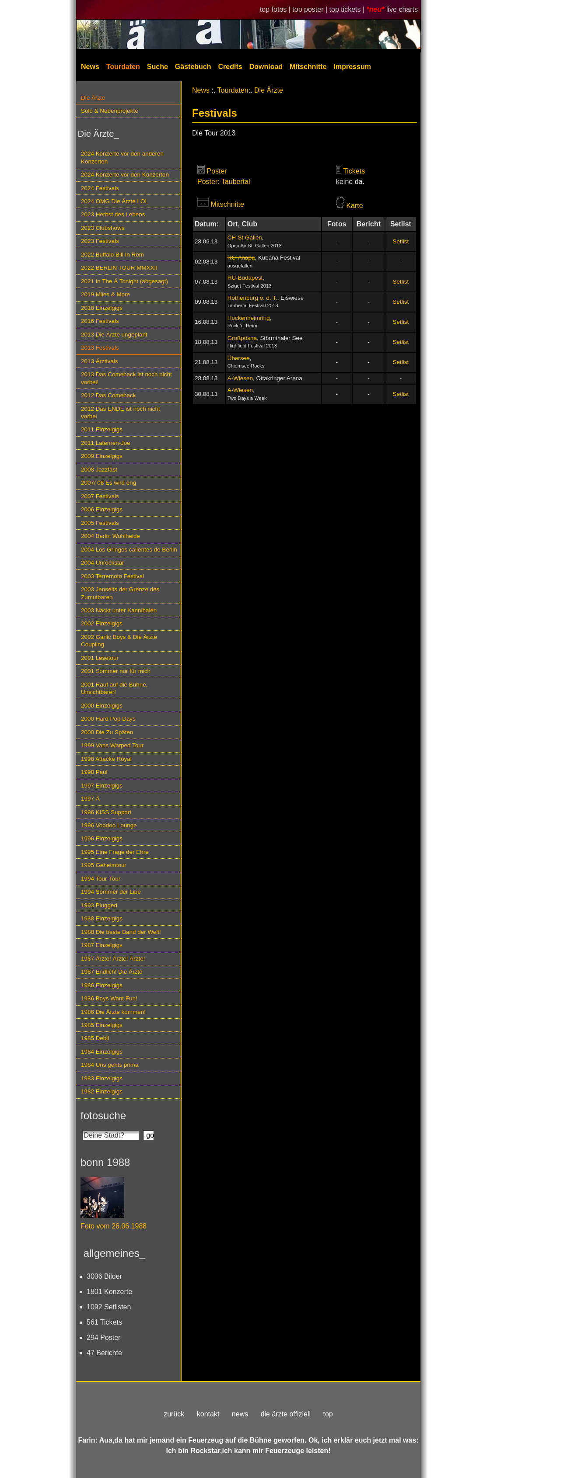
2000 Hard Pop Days (108, 718)
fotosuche (103, 1115)
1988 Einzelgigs (101, 918)
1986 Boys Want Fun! (109, 998)
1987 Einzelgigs (101, 945)
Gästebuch (193, 66)
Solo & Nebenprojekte (109, 111)
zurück (174, 1414)
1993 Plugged (99, 905)
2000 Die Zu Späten (107, 732)
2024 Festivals (100, 188)
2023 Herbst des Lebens (113, 214)
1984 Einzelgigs (101, 1051)
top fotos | (276, 9)
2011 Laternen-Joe (105, 443)
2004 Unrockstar (102, 562)
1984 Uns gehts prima (109, 1065)
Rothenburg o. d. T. (252, 298)
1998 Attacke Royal (106, 759)
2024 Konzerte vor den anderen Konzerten (122, 157)
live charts (402, 9)
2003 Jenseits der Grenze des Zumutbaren (120, 593)
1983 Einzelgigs (101, 1078)
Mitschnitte (308, 66)
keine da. (350, 181)
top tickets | (348, 9)
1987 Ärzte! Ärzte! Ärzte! (113, 958)
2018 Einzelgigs (101, 308)
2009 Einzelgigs (101, 456)
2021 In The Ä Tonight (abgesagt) (124, 281)
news (240, 1414)
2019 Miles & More (105, 294)
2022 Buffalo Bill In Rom (112, 254)
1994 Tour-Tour (100, 878)
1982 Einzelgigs (101, 1091)
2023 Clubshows (102, 228)
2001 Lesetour (100, 658)
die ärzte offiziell (286, 1414)
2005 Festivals (100, 523)
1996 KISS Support (106, 812)
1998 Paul (94, 772)
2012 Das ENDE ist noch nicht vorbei (120, 413)
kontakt (208, 1414)
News (90, 66)
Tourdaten (123, 66)
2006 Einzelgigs (101, 509)
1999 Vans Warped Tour (112, 745)
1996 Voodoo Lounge (109, 825)
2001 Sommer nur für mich (115, 671)
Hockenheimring (249, 318)
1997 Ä (90, 798)
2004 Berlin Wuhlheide (110, 536)
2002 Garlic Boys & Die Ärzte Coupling (119, 641)
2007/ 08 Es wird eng (108, 482)
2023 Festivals (100, 241)
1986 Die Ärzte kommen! (113, 1012)
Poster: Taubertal (223, 181)
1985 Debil (95, 1038)
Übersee (239, 358)
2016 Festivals (100, 321)
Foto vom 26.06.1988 (113, 1226)
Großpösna (242, 338)
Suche (157, 66)
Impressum (352, 66)
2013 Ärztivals (99, 361)
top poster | (310, 9)
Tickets (354, 171)
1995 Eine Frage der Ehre (115, 852)
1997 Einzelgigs (101, 785)
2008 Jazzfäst (99, 469)
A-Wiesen (240, 378)
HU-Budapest (245, 277)
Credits (230, 66)
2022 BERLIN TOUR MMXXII (119, 267)
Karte (354, 205)
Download (266, 66)
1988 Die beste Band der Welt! (121, 932)
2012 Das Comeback (108, 395)
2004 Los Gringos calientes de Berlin (129, 549)
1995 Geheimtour (103, 865)
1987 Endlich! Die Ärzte (111, 971)
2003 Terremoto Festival (112, 576)
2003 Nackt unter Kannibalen (119, 610)
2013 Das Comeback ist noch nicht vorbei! (126, 378)
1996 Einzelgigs (101, 838)
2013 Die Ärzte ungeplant (114, 334)
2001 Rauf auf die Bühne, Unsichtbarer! (114, 688)
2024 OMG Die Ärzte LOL (114, 201)
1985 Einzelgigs (101, 1025)
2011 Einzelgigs (101, 429)
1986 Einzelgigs (101, 985)
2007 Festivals (100, 496)
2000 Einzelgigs (101, 705)
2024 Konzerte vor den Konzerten (125, 174)
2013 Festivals (100, 347)
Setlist (401, 241)
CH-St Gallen (245, 237)
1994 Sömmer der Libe (111, 891)
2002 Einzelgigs (101, 623)
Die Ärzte (93, 97)
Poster (216, 171)
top (328, 1414)
